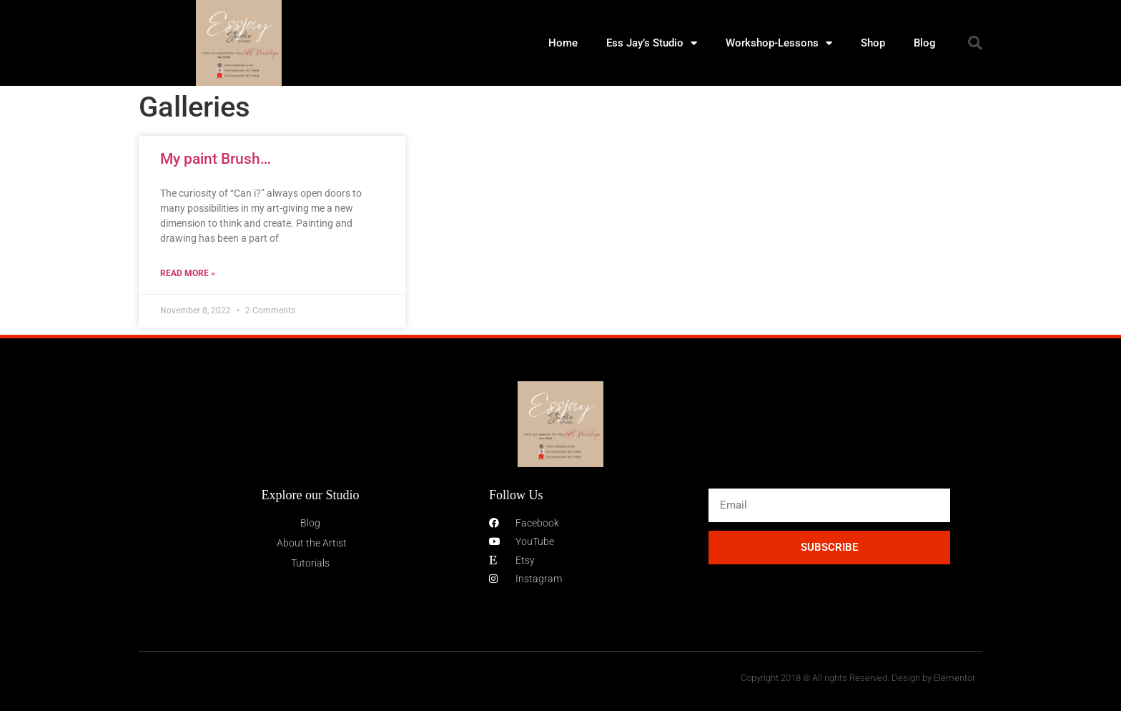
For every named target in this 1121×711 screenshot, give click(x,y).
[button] (975, 43)
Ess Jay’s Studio (651, 43)
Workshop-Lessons (779, 43)
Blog (925, 42)
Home (563, 42)
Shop (873, 42)
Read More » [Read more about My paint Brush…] (187, 273)
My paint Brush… (215, 158)
